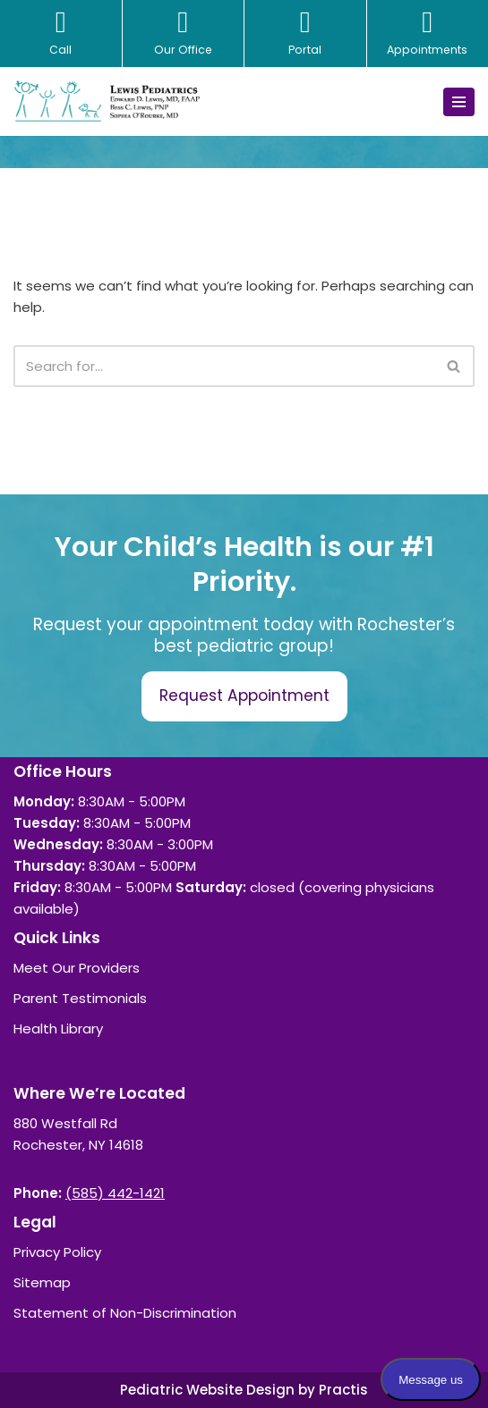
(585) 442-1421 (115, 1193)
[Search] (223, 366)
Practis (343, 1389)
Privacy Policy (57, 1252)
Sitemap (42, 1282)
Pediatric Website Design (207, 1389)
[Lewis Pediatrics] (107, 101)
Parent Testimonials (80, 998)
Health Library (58, 1028)
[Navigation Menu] (459, 102)
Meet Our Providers (76, 967)
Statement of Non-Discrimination (124, 1312)
